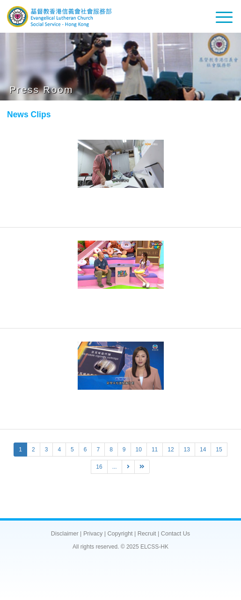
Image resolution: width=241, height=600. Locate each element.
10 (139, 449)
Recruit (147, 533)
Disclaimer (65, 533)
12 (171, 449)
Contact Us (175, 533)
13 (187, 449)
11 (155, 449)
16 (99, 467)
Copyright (119, 533)
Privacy (92, 533)
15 (219, 449)
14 (203, 449)
